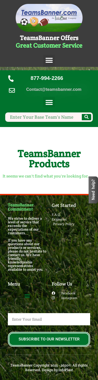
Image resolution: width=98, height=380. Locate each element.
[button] (49, 60)
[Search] (86, 117)
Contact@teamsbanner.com (53, 89)
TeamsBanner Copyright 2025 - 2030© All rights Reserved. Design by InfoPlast (49, 367)
